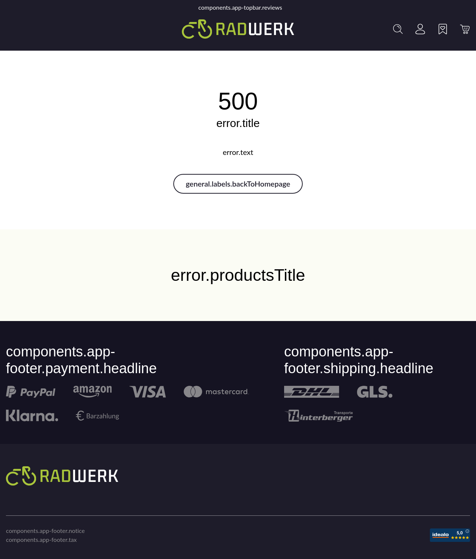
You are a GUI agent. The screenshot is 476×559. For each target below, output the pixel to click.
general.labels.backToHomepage (238, 183)
